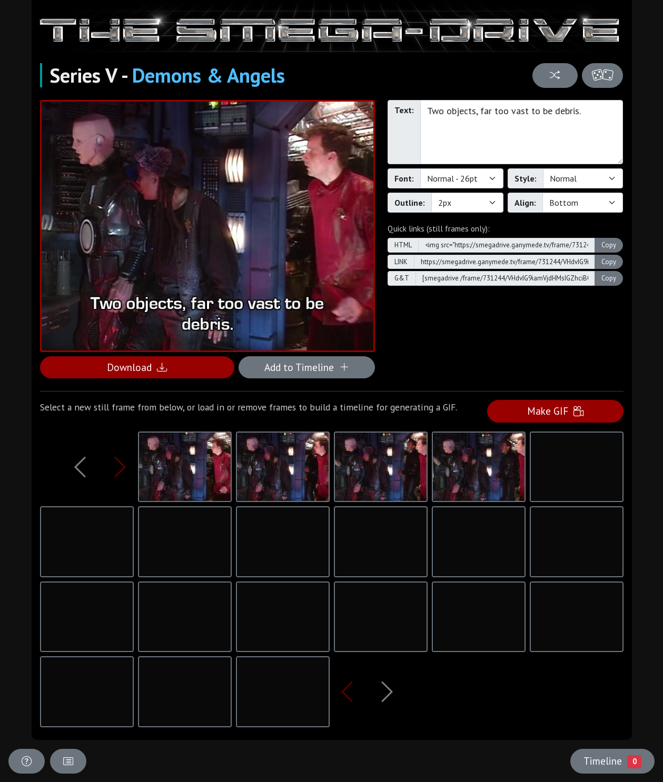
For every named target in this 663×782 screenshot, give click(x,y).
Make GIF (555, 410)
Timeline (612, 761)
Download (137, 367)
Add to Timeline (306, 367)
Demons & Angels (208, 75)
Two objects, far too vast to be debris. (522, 132)
